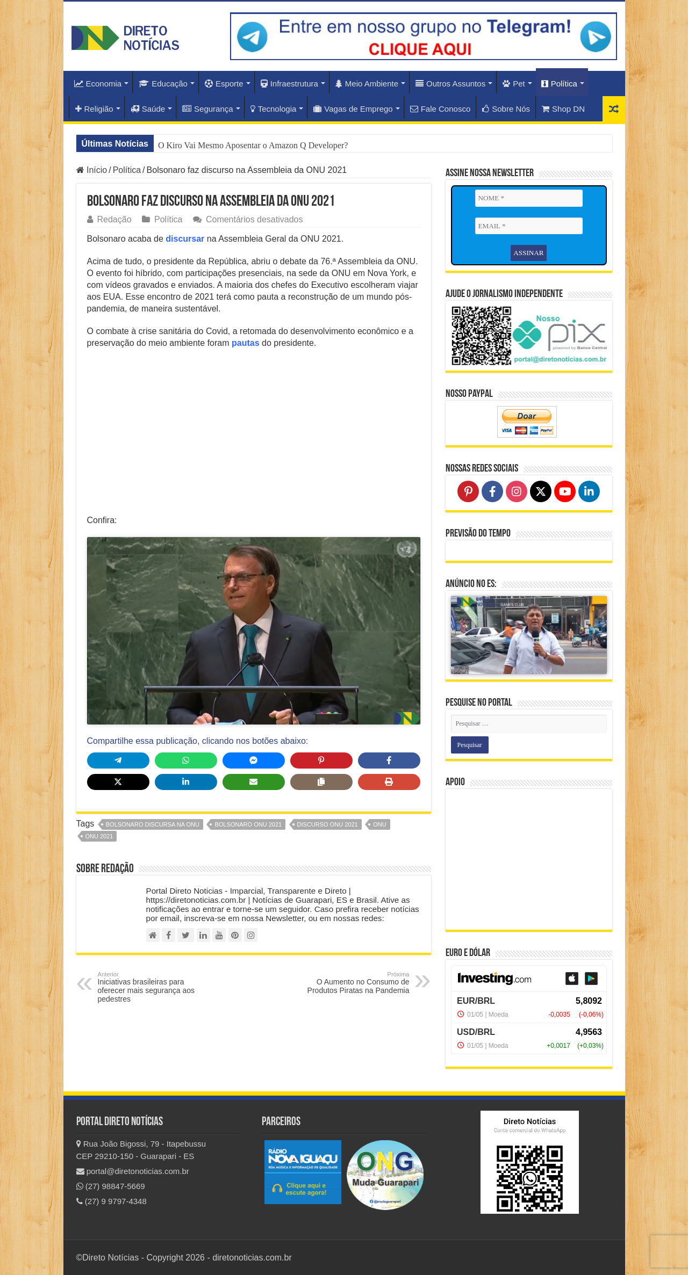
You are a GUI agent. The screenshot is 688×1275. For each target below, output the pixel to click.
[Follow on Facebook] (492, 491)
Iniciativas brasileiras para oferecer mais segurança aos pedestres (153, 987)
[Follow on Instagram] (516, 491)
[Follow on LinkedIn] (589, 491)
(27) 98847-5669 (110, 1186)
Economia (98, 83)
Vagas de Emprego (352, 108)
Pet (514, 83)
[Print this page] (389, 782)
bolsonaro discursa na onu (152, 824)
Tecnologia (273, 108)
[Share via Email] (254, 782)
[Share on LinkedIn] (186, 782)
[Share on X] (118, 782)
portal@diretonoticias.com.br (132, 1171)
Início (92, 170)
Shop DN (563, 108)
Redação (114, 219)
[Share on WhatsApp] (186, 760)
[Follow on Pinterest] (468, 491)
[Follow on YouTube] (565, 491)
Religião (94, 108)
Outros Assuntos (450, 83)
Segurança (207, 108)
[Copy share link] (321, 782)
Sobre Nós (506, 108)
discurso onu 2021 (327, 824)
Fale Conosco (440, 108)
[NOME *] (529, 198)
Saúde (148, 108)
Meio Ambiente (366, 83)
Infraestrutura (289, 83)
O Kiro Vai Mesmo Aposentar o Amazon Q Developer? (253, 145)
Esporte (224, 83)
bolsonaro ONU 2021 (248, 824)
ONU (379, 824)
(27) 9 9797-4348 (111, 1201)
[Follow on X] (540, 491)
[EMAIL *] (529, 226)
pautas (246, 342)
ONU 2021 (99, 836)
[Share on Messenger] (254, 760)
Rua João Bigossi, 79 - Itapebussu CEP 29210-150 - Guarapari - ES (141, 1150)
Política (559, 83)
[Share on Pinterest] (321, 760)
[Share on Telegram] (118, 760)
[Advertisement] (253, 435)
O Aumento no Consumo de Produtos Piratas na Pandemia (354, 983)
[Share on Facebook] (389, 760)
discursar (185, 238)
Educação (163, 83)
